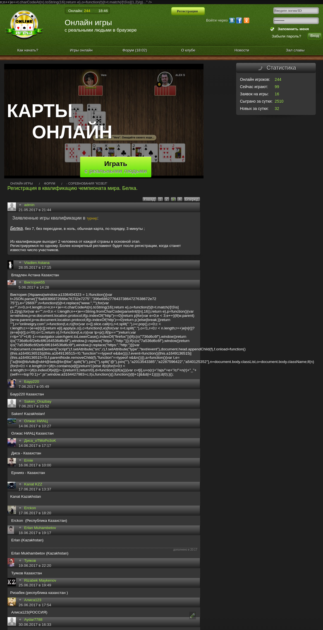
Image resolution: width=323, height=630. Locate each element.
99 (277, 86)
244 (278, 79)
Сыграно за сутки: (256, 101)
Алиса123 (33, 600)
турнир (92, 218)
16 (277, 94)
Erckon (30, 508)
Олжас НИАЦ (36, 421)
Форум (135, 50)
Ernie (28, 460)
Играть (116, 167)
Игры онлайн (81, 50)
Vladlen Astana (37, 263)
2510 (279, 101)
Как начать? (27, 50)
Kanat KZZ (33, 484)
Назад (149, 199)
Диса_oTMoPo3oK (40, 440)
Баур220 (31, 381)
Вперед (191, 199)
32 (277, 108)
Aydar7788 (33, 619)
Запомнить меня (292, 29)
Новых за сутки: (254, 108)
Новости (242, 50)
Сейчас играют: (254, 86)
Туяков (30, 560)
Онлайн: (79, 11)
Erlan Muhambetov (40, 528)
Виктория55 (34, 282)
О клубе (188, 50)
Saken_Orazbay (37, 401)
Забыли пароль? (286, 36)
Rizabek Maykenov (40, 580)
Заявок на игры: (254, 94)
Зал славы (295, 50)
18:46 (103, 11)
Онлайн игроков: (255, 79)
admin (29, 205)
